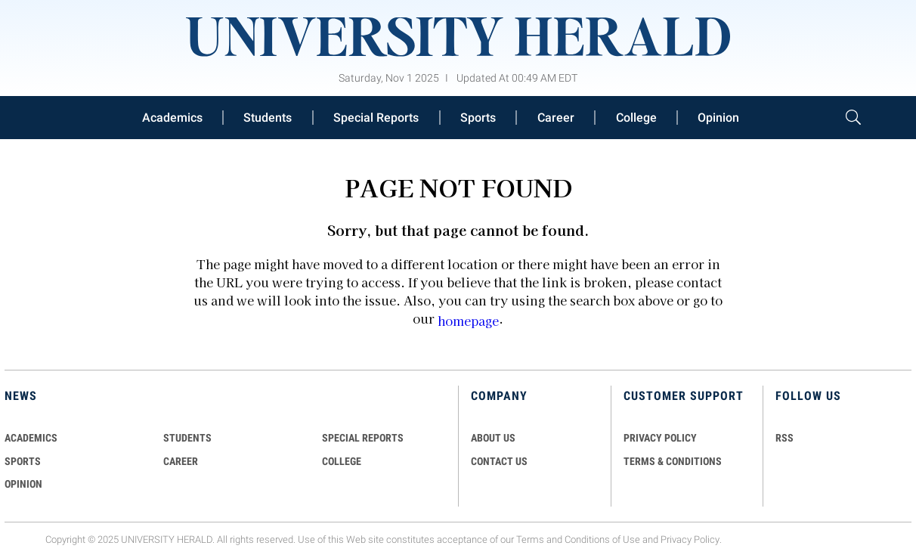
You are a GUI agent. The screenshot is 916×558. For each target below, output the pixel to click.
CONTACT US (499, 461)
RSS (784, 438)
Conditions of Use (602, 539)
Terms (530, 539)
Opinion (718, 117)
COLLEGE (341, 461)
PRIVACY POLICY (660, 438)
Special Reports (376, 117)
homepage (468, 321)
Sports (478, 117)
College (636, 117)
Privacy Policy (690, 539)
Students (267, 117)
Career (555, 117)
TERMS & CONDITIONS (673, 461)
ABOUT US (493, 438)
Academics (172, 117)
